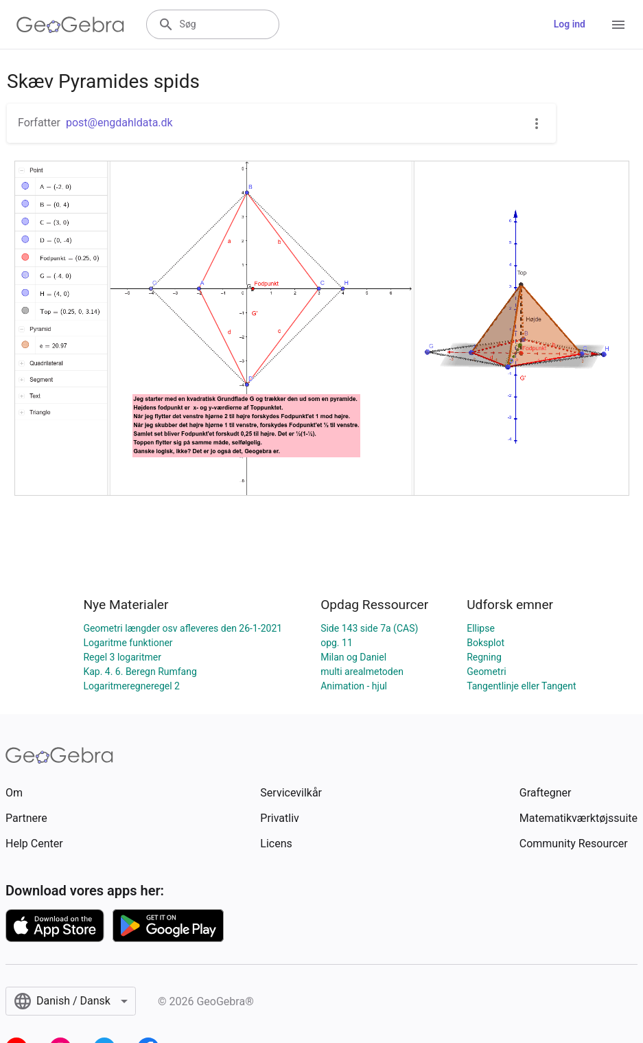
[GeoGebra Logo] (70, 24)
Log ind (569, 24)
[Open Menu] (618, 24)
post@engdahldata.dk (119, 122)
